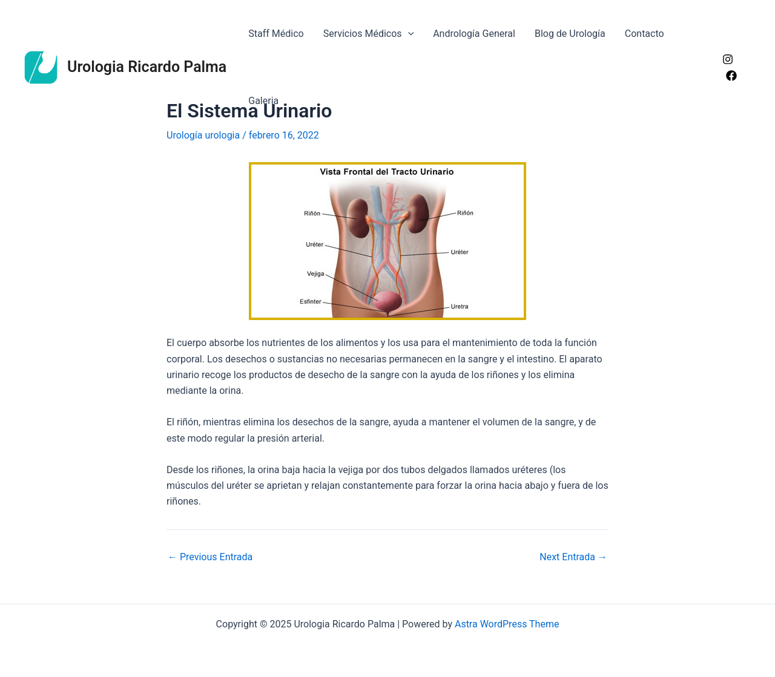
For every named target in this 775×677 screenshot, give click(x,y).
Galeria (263, 100)
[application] (408, 33)
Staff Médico (275, 33)
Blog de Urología (570, 33)
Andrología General (474, 33)
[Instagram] (727, 59)
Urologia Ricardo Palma (146, 67)
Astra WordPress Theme (507, 624)
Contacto (644, 33)
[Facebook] (731, 75)
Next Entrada (573, 557)
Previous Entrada (210, 557)
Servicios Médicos (368, 33)
